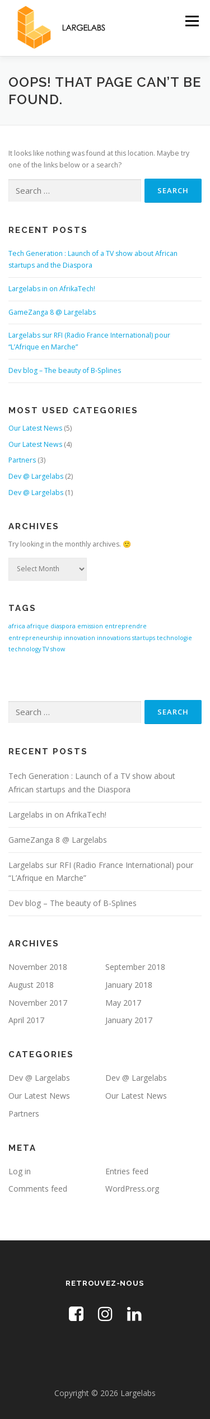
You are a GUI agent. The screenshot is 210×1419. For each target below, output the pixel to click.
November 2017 (37, 1002)
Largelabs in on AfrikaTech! (51, 288)
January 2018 (128, 984)
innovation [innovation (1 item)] (79, 638)
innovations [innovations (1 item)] (113, 638)
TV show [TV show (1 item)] (54, 649)
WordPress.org (132, 1188)
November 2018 (37, 966)
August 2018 (31, 984)
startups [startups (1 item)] (143, 638)
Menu (191, 21)
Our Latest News (35, 428)
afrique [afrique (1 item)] (38, 626)
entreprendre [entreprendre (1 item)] (126, 626)
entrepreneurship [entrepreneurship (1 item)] (35, 638)
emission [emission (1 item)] (90, 626)
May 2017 (123, 1002)
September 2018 (135, 966)
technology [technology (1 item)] (24, 649)
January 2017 (128, 1020)
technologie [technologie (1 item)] (174, 638)
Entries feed (126, 1171)
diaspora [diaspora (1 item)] (63, 626)
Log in (19, 1171)
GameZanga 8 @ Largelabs (52, 312)
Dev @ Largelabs (35, 476)
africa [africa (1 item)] (16, 626)
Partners (22, 460)
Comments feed (37, 1188)
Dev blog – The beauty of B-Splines (64, 370)
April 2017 (26, 1020)
